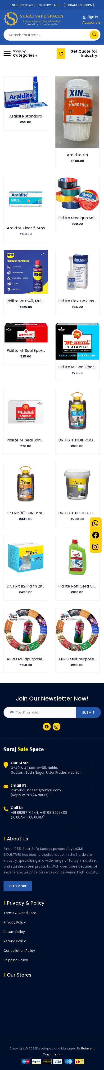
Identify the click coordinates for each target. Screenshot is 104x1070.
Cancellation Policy (19, 950)
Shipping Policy (16, 960)
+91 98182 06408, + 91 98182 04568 (35, 5)
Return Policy (14, 931)
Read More (18, 886)
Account (89, 22)
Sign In (92, 16)
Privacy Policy (15, 922)
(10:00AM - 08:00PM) (78, 5)
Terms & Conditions (20, 913)
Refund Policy (15, 941)
